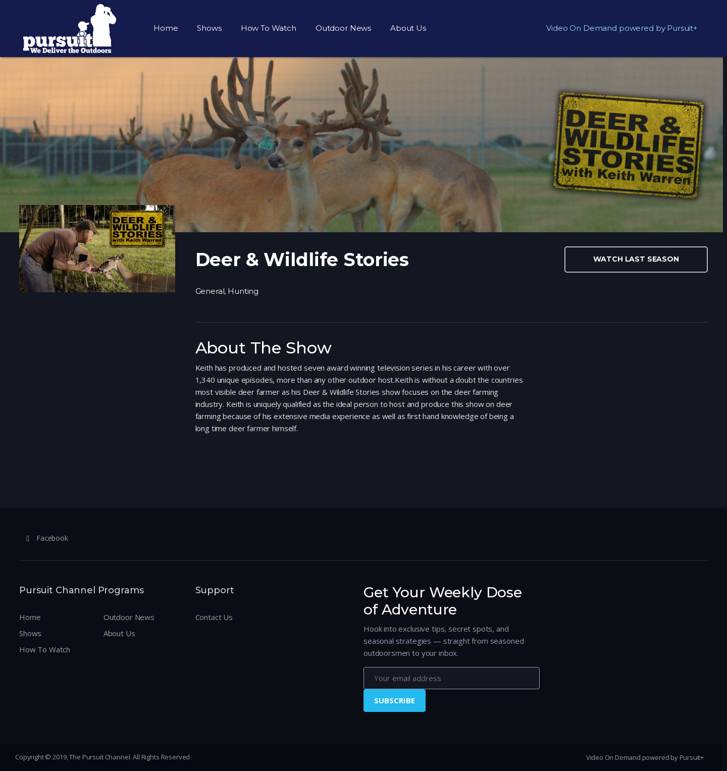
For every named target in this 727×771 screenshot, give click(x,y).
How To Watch (268, 28)
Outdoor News (343, 28)
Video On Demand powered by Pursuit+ (622, 28)
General (210, 291)
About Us (408, 28)
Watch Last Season (636, 259)
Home (165, 28)
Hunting (243, 291)
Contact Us (214, 617)
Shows (209, 28)
